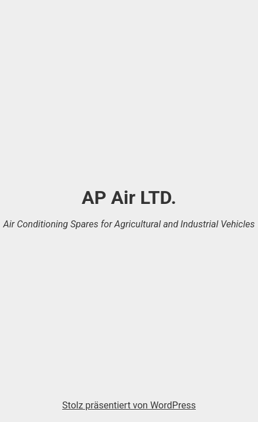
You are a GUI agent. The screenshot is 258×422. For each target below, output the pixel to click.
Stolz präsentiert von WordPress (129, 405)
